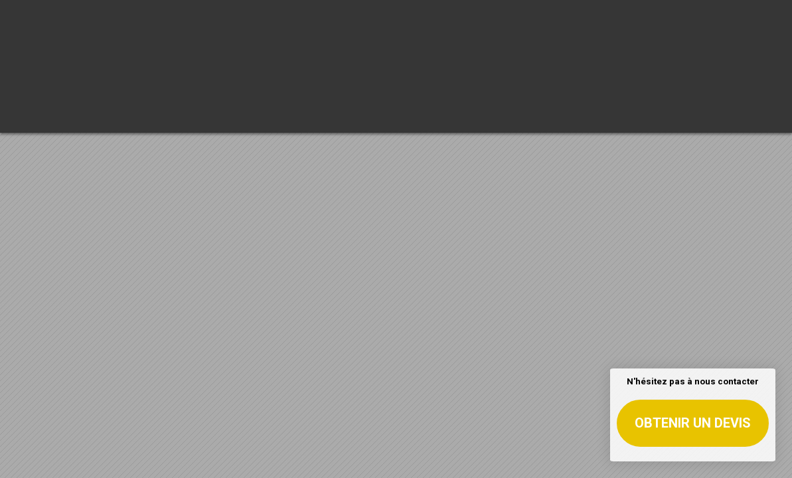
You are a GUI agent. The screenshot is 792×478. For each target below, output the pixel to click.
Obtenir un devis (693, 423)
